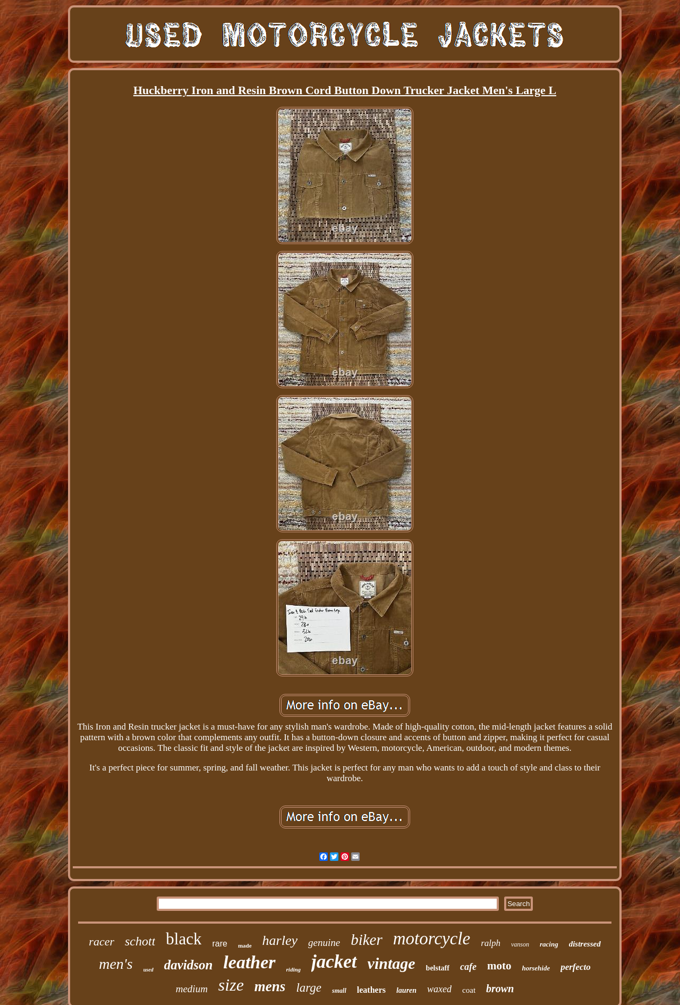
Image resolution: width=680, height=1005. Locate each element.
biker (366, 939)
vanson (520, 944)
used (148, 970)
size (231, 984)
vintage (391, 963)
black (183, 938)
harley (280, 940)
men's (116, 964)
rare (219, 943)
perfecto (575, 967)
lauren (406, 990)
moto (499, 965)
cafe (468, 966)
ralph (490, 943)
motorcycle (431, 938)
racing (549, 944)
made (245, 945)
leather (249, 962)
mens (270, 986)
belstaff (437, 968)
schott (140, 941)
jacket (334, 961)
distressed (585, 944)
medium (192, 988)
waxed (439, 989)
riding (293, 969)
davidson (188, 965)
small (339, 990)
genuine (324, 942)
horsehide (536, 968)
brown (500, 988)
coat (468, 990)
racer (101, 941)
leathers (371, 989)
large (308, 987)
